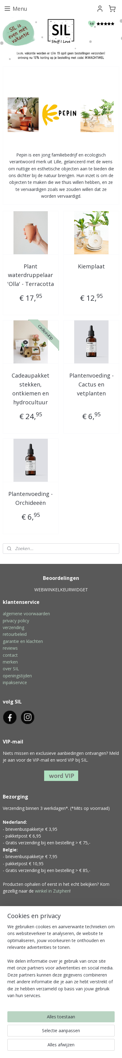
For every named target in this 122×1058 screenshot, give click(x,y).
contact (10, 655)
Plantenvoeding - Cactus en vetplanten (91, 384)
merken (10, 662)
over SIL (11, 669)
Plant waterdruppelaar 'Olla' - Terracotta (30, 274)
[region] (61, 963)
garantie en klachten (23, 641)
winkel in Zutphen (52, 891)
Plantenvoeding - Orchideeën (30, 498)
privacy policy (16, 621)
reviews (10, 648)
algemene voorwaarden (26, 613)
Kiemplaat (91, 266)
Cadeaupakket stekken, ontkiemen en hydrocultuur (30, 389)
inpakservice (15, 682)
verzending (13, 627)
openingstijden (17, 676)
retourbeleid (15, 634)
